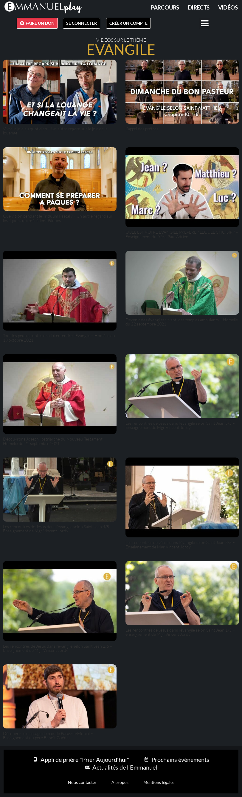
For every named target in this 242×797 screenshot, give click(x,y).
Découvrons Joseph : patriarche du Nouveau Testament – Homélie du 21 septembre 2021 (54, 441)
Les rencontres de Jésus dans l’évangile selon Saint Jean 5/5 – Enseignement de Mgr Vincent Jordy (180, 425)
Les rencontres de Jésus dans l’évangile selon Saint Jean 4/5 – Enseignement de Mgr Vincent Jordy (57, 528)
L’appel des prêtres (141, 128)
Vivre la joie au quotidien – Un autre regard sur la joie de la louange (55, 130)
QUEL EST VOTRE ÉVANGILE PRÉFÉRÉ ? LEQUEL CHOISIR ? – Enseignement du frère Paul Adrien (181, 234)
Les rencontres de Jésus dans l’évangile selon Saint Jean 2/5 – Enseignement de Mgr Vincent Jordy (57, 648)
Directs (199, 7)
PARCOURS (165, 7)
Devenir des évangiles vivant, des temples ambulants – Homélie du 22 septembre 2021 (181, 321)
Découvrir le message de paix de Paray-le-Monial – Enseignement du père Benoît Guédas (48, 735)
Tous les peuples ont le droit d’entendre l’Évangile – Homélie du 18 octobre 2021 (59, 337)
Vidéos (228, 7)
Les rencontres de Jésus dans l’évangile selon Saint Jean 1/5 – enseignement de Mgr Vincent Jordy (180, 632)
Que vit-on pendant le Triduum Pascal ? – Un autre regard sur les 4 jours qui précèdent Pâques (58, 218)
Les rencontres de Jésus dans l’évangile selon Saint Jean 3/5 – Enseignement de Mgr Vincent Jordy (180, 544)
